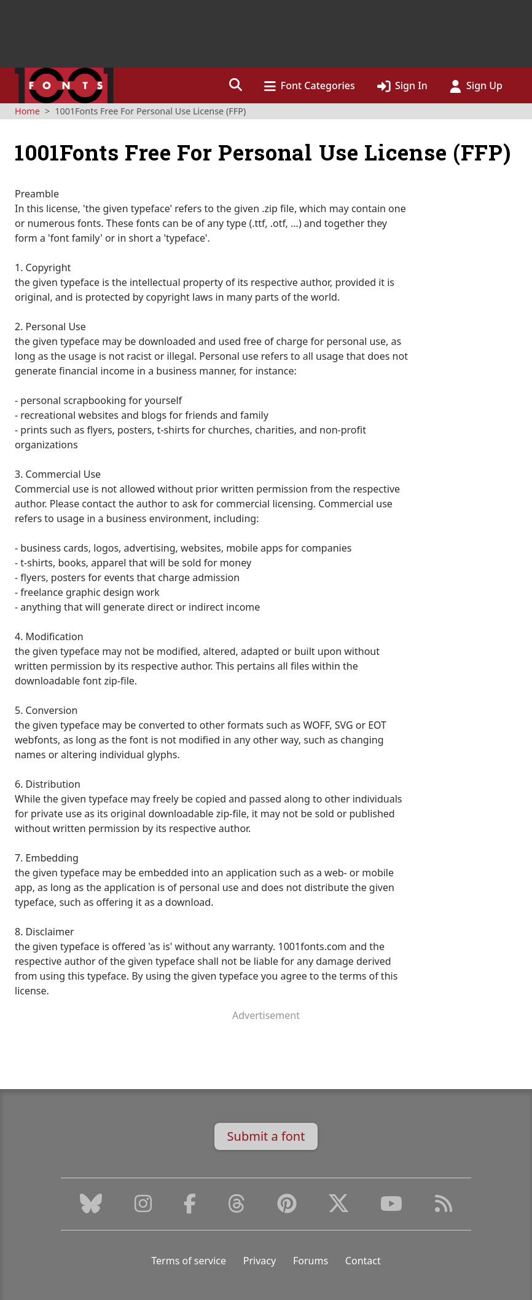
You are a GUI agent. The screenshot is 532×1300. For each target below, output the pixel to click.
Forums (310, 1260)
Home (27, 111)
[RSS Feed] (443, 1207)
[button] (235, 85)
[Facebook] (190, 1207)
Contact (363, 1260)
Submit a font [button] (266, 1136)
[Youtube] (391, 1207)
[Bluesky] (91, 1207)
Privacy (259, 1260)
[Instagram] (143, 1207)
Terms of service (188, 1260)
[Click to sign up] (476, 85)
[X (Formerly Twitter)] (338, 1207)
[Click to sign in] (402, 85)
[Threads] (236, 1207)
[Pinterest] (287, 1207)
